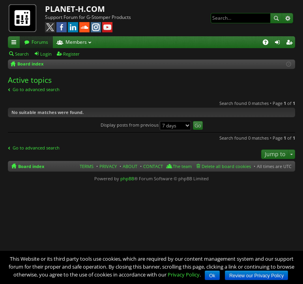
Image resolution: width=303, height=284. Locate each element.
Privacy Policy (184, 274)
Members (76, 42)
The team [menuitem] (182, 166)
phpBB (127, 178)
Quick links (15, 43)
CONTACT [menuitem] (153, 166)
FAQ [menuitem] (268, 43)
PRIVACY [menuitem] (108, 166)
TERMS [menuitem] (87, 166)
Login (46, 54)
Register (71, 54)
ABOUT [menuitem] (130, 166)
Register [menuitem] (290, 43)
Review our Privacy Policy (256, 275)
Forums (40, 42)
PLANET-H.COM (75, 9)
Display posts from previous (146, 125)
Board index (31, 166)
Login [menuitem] (279, 43)
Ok (212, 275)
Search (276, 18)
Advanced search (287, 18)
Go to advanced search (36, 89)
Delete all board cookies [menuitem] (226, 166)
